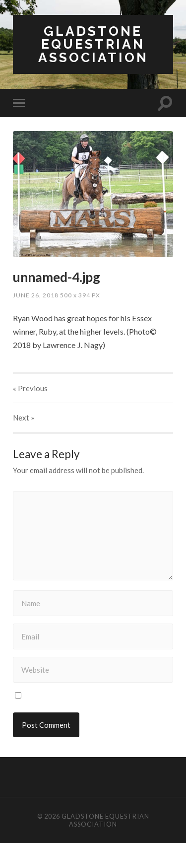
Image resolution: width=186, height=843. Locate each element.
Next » (23, 417)
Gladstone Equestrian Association (93, 44)
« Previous (30, 388)
